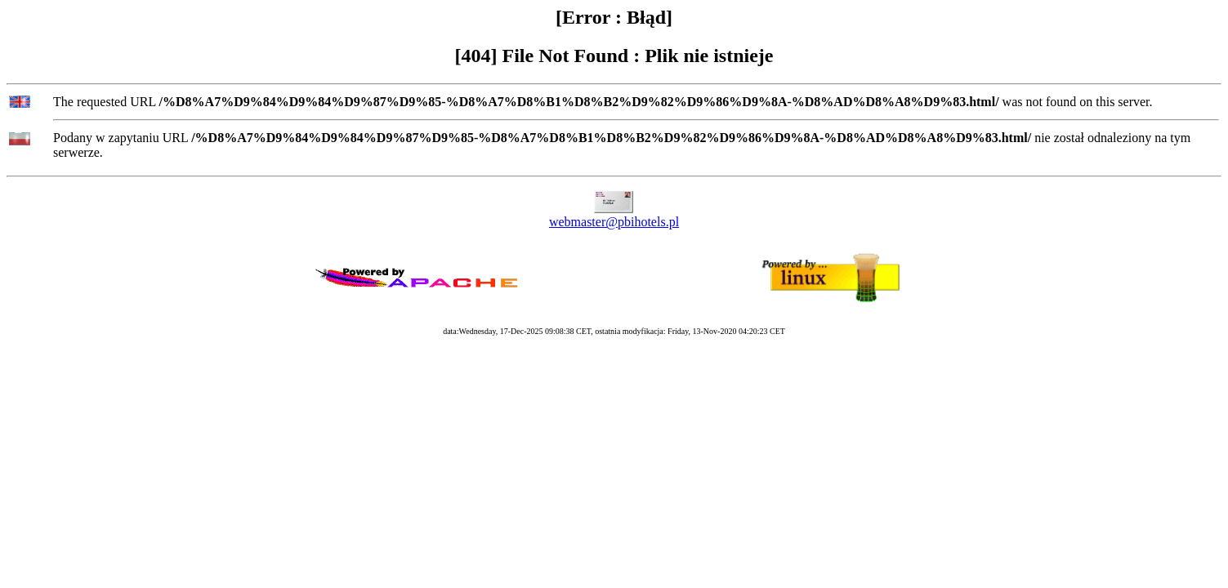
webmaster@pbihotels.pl (614, 222)
